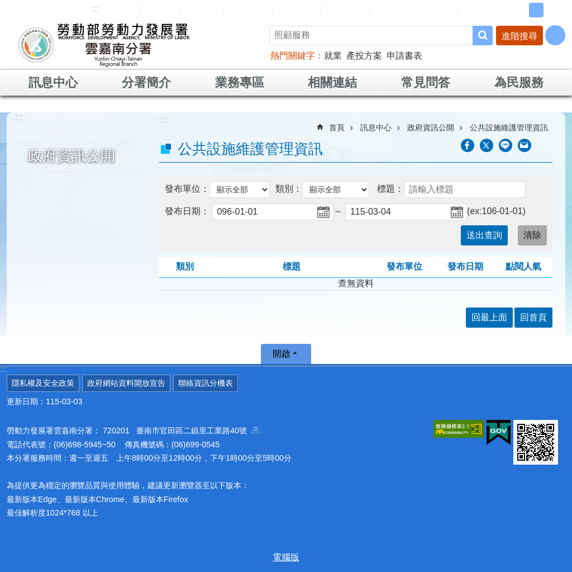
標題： (390, 188)
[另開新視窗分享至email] (524, 145)
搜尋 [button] (483, 35)
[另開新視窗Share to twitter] (486, 145)
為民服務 (519, 82)
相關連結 (332, 82)
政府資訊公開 (71, 155)
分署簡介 (146, 82)
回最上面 (489, 317)
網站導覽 (115, 9)
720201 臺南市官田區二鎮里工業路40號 (181, 430)
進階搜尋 (519, 36)
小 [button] (519, 10)
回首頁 (159, 9)
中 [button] (536, 10)
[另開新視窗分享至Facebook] (467, 145)
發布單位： (187, 188)
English (202, 10)
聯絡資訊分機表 (205, 383)
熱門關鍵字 (292, 55)
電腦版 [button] (286, 557)
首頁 (337, 127)
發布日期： (187, 211)
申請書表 (404, 55)
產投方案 (364, 55)
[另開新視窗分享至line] (505, 145)
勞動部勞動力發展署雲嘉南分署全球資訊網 (104, 45)
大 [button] (553, 10)
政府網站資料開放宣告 (126, 383)
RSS (474, 10)
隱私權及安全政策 (43, 383)
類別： (288, 188)
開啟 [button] (281, 353)
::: (94, 8)
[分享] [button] (555, 35)
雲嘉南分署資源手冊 (413, 9)
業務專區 (239, 82)
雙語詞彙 (345, 9)
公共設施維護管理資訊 (509, 127)
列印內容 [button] (545, 145)
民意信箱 (248, 9)
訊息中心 (53, 82)
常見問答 (296, 9)
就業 (333, 55)
